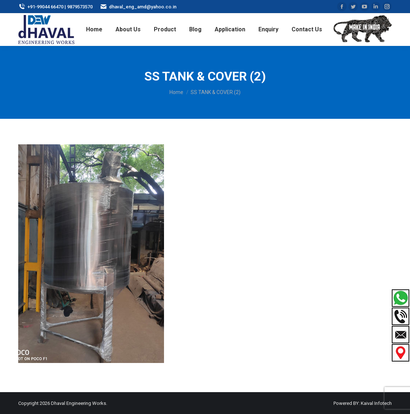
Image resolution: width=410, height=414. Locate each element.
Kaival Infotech (376, 403)
